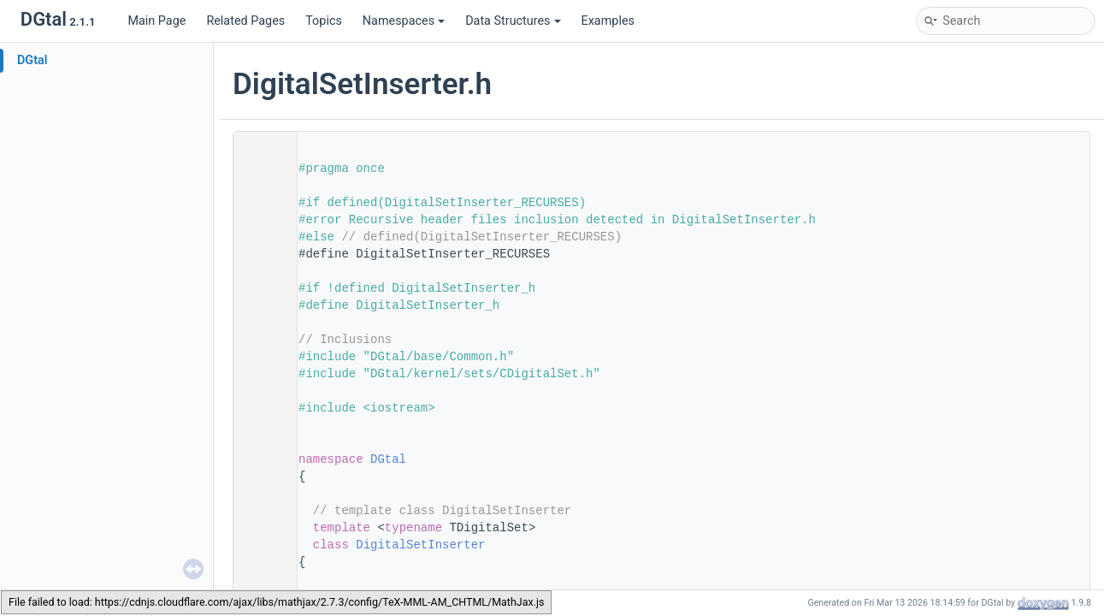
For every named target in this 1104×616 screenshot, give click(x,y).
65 (260, 545)
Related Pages (245, 21)
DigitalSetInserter (420, 545)
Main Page (156, 21)
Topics (323, 21)
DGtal (32, 60)
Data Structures (512, 21)
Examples (608, 21)
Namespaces (404, 21)
